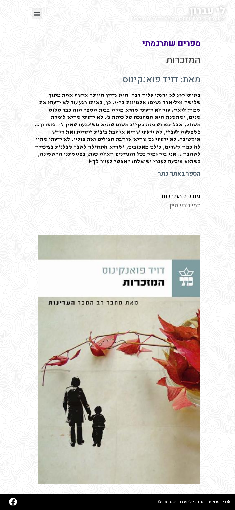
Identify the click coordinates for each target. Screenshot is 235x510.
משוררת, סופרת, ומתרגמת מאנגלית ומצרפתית (178, 18)
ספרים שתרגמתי (171, 44)
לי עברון (207, 11)
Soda (162, 502)
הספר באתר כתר (179, 173)
